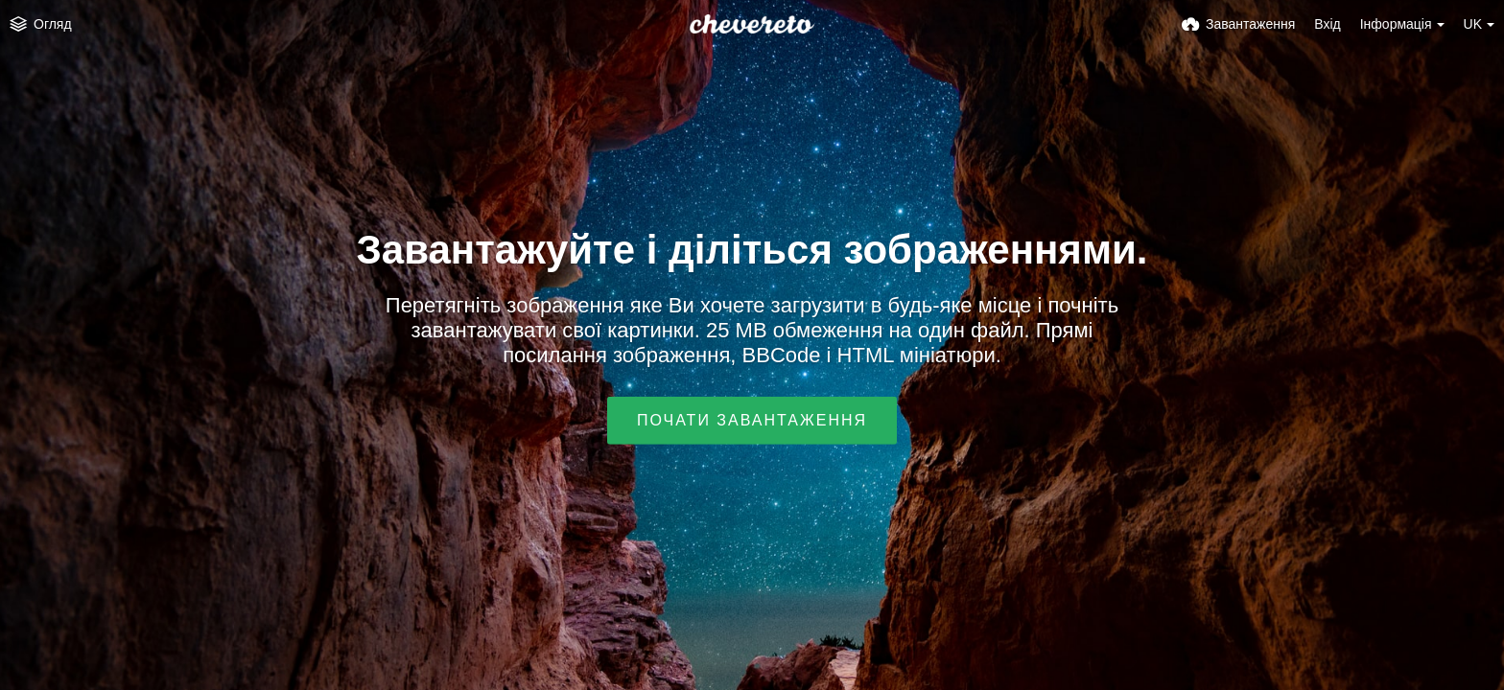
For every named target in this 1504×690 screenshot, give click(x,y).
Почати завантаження (752, 420)
